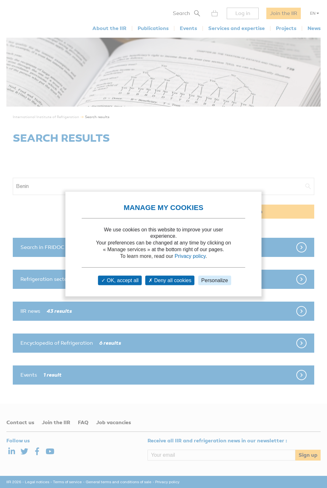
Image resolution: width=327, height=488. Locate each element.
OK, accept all (120, 280)
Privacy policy (190, 256)
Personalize (214, 280)
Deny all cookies (169, 280)
